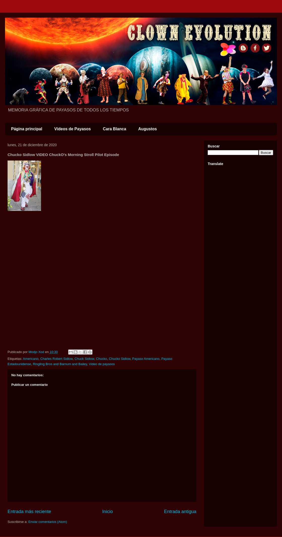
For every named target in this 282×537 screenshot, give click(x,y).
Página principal (26, 129)
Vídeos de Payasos (72, 129)
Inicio (107, 511)
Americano (31, 359)
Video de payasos (102, 364)
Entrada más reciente (29, 511)
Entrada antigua (180, 511)
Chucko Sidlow (119, 359)
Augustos (147, 129)
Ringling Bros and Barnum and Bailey (60, 364)
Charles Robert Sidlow (56, 359)
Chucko (101, 359)
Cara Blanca (114, 129)
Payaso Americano (145, 359)
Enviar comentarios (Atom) (47, 522)
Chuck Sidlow (84, 359)
